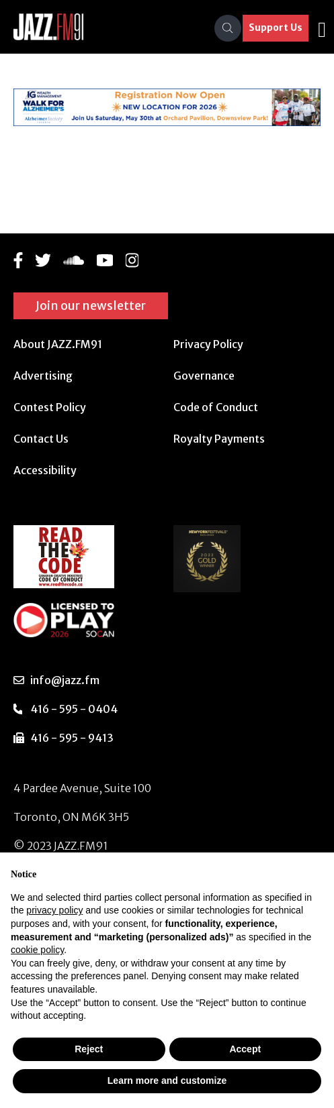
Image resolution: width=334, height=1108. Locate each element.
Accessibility (45, 470)
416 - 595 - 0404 (74, 709)
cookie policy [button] (37, 949)
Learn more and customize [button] (167, 1080)
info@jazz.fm (64, 680)
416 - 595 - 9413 (72, 737)
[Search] (227, 28)
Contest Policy (49, 407)
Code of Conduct (215, 407)
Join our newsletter (91, 305)
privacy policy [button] (54, 910)
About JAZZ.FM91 (57, 344)
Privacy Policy (208, 344)
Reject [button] (89, 1049)
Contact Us (41, 438)
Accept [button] (245, 1049)
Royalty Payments (219, 438)
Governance (204, 375)
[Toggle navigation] (322, 28)
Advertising (43, 375)
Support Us (275, 27)
